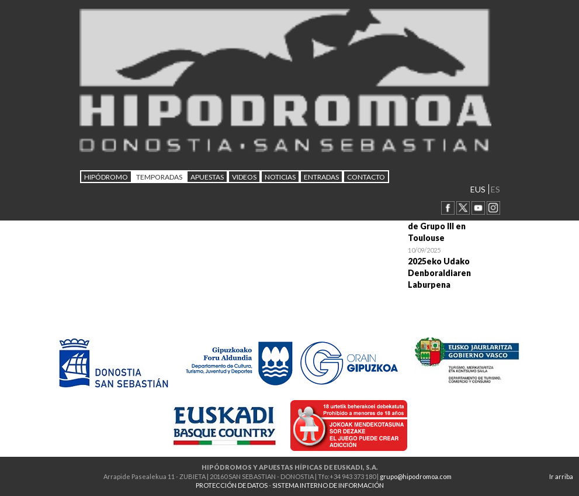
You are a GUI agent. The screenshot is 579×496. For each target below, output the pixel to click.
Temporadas (159, 177)
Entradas (321, 177)
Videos (244, 177)
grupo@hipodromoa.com (416, 476)
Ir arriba (561, 476)
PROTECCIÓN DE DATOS (232, 485)
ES (495, 189)
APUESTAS (207, 177)
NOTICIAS (280, 177)
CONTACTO (366, 177)
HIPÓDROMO (106, 177)
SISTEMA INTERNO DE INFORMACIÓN (328, 485)
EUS (478, 189)
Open (454, 267)
